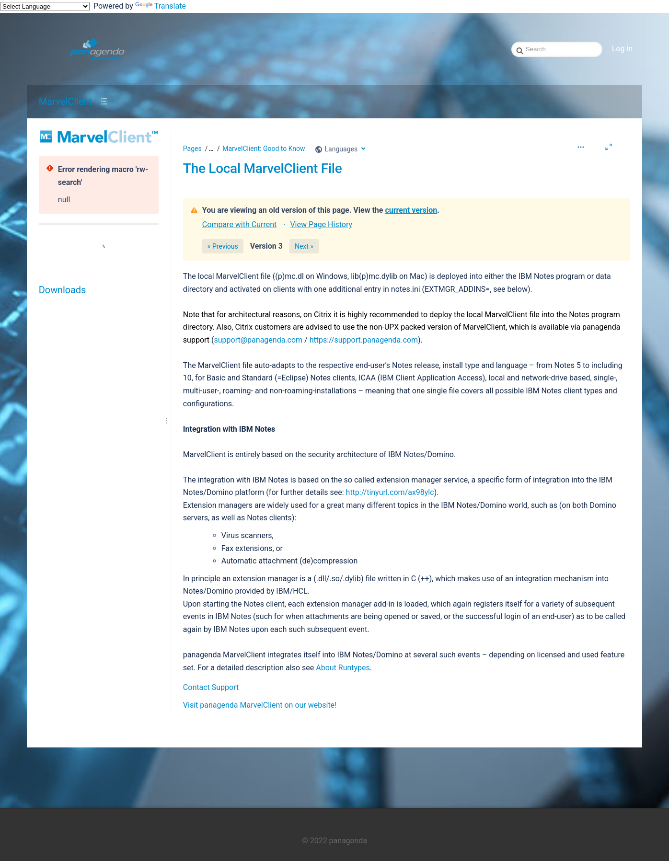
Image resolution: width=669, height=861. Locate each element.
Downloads (62, 290)
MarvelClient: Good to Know (263, 148)
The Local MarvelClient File (262, 168)
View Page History (321, 224)
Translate (160, 6)
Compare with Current (239, 224)
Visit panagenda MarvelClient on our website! (259, 705)
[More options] (581, 147)
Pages (192, 148)
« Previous (223, 246)
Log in (622, 48)
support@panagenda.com (258, 339)
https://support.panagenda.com (364, 339)
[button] (210, 149)
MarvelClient (65, 101)
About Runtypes (343, 667)
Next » (304, 246)
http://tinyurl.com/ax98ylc (390, 492)
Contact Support (211, 687)
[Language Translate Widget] (45, 6)
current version (411, 210)
